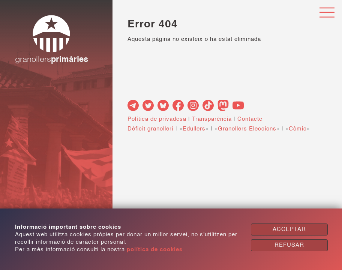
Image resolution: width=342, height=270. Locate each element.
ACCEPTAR (289, 229)
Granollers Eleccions (247, 129)
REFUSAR (289, 245)
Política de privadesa (157, 119)
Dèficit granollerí (151, 129)
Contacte (249, 119)
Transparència (212, 119)
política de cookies (155, 249)
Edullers (194, 129)
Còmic (298, 129)
